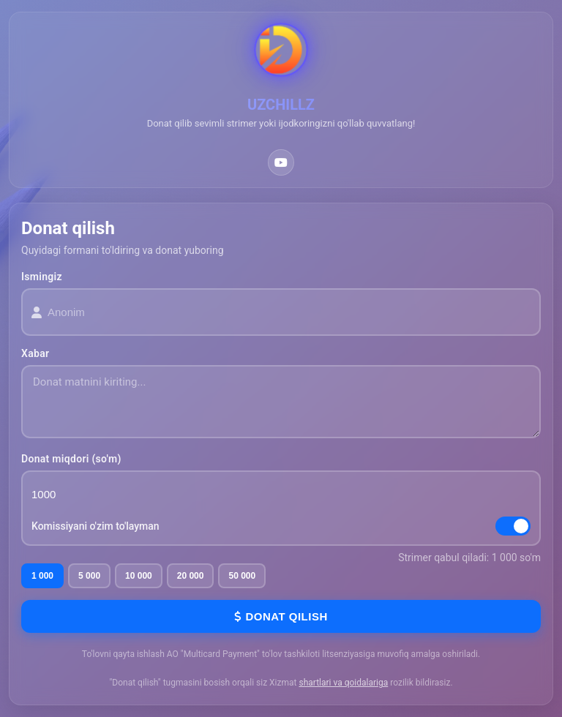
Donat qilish (281, 616)
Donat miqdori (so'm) (71, 459)
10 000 (138, 576)
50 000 (241, 576)
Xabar (35, 353)
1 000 (42, 576)
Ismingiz (41, 276)
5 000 (89, 576)
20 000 (190, 576)
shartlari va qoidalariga (343, 682)
